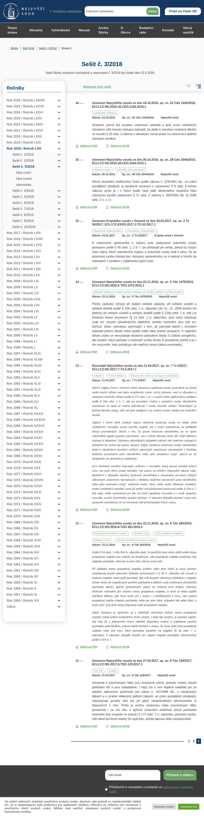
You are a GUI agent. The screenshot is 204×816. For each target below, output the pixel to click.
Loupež (113, 670)
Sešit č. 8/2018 (23, 214)
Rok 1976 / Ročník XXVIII (25, 480)
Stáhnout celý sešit (93, 86)
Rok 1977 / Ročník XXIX (24, 474)
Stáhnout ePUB (118, 145)
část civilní (23, 172)
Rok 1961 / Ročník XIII (23, 570)
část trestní (24, 178)
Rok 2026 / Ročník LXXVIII (26, 100)
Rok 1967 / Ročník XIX (23, 534)
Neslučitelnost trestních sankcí (110, 533)
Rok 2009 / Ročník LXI (23, 281)
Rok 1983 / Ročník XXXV (24, 437)
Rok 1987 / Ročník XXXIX (25, 413)
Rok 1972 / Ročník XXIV (24, 504)
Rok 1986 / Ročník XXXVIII (26, 419)
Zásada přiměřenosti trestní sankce (136, 540)
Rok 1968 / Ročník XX (22, 528)
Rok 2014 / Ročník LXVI (24, 251)
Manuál (84, 30)
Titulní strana (12, 30)
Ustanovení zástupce (105, 113)
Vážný (11, 606)
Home (4, 48)
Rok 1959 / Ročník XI (22, 582)
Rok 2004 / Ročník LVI (23, 311)
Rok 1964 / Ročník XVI (23, 552)
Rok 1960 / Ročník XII (22, 576)
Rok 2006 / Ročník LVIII (23, 299)
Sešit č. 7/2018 (23, 208)
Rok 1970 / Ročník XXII (23, 516)
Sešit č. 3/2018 (48, 48)
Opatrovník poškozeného (107, 231)
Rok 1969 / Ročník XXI (23, 522)
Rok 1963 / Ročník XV (22, 558)
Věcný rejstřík (188, 30)
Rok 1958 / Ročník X (21, 588)
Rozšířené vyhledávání (65, 11)
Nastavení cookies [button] (164, 806)
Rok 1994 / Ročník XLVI (24, 371)
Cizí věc (98, 670)
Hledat (152, 11)
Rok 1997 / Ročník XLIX (24, 353)
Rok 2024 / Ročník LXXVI (25, 112)
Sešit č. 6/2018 (23, 202)
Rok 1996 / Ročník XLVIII (24, 359)
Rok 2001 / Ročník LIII (23, 329)
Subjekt (98, 375)
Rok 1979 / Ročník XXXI (24, 462)
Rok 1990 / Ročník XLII (23, 395)
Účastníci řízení (102, 169)
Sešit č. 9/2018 (23, 220)
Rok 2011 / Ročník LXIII (24, 269)
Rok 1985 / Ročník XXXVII (25, 425)
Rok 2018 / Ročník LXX (24, 148)
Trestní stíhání (116, 375)
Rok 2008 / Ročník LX (22, 287)
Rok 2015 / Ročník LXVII (24, 245)
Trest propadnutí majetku (168, 533)
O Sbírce (125, 30)
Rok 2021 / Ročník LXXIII (25, 130)
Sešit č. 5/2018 (23, 196)
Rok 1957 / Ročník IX (22, 594)
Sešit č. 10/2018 (24, 226)
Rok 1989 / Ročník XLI (23, 401)
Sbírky (14, 48)
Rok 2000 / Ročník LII (22, 335)
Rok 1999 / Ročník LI (22, 341)
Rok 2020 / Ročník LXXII (24, 136)
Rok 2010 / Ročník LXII (23, 275)
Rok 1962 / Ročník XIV (23, 564)
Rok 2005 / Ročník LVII (23, 305)
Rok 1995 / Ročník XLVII (24, 365)
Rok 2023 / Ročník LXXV (24, 118)
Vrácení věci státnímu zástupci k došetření (153, 375)
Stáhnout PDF (87, 145)
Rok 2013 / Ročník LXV (23, 257)
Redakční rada (146, 30)
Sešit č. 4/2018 (23, 190)
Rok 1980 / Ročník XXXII (24, 456)
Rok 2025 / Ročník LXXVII (25, 106)
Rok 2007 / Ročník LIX (23, 293)
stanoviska (23, 184)
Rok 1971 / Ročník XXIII (24, 510)
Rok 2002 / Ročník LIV (23, 323)
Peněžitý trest (141, 533)
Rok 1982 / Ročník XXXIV (25, 443)
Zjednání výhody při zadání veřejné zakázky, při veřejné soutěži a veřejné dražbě (138, 292)
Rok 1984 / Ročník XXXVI (25, 431)
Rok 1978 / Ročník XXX (23, 468)
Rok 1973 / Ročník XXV (23, 498)
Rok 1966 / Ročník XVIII (24, 540)
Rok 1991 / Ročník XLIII (24, 389)
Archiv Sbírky (103, 30)
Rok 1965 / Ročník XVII (23, 546)
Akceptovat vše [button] (188, 806)
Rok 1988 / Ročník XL (22, 407)
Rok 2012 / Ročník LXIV (24, 263)
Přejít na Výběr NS (183, 11)
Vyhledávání (61, 30)
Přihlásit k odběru (179, 775)
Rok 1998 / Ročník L (21, 347)
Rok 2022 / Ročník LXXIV (25, 124)
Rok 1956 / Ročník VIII (23, 600)
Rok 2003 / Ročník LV (22, 317)
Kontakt (168, 30)
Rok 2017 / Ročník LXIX (24, 233)
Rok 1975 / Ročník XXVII (24, 486)
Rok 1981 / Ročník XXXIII (25, 450)
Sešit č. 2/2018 (23, 160)
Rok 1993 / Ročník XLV (23, 377)
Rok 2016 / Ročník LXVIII (25, 239)
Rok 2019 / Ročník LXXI (24, 142)
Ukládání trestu (102, 540)
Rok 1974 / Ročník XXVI (24, 492)
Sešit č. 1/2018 (23, 154)
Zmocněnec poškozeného (141, 231)
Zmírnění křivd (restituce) (131, 169)
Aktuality (36, 30)
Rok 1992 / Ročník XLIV (24, 383)
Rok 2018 (28, 48)
